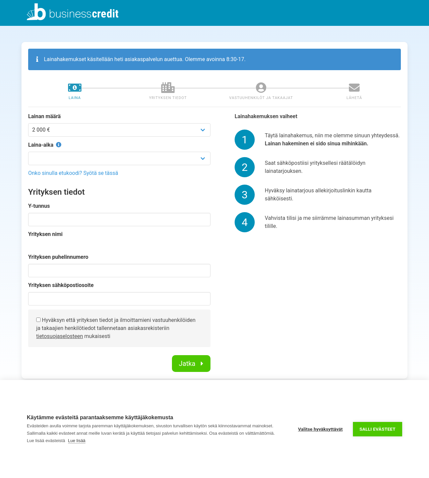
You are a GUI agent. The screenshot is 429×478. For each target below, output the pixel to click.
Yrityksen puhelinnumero (58, 257)
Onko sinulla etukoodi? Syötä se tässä (73, 173)
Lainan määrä (44, 116)
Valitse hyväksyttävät (320, 429)
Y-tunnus (39, 206)
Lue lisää (76, 440)
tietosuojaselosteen (59, 336)
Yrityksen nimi (45, 234)
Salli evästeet (377, 429)
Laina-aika (45, 145)
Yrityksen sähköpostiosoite (61, 285)
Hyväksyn (50, 320)
